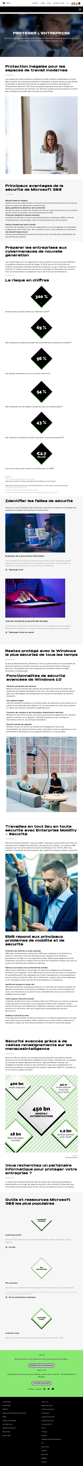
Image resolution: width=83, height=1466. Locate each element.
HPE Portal (45, 1445)
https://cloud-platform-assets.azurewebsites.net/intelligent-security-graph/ (30, 480)
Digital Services (47, 1404)
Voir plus (12, 1246)
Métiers (5, 1408)
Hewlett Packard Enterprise (51, 1438)
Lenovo (44, 1449)
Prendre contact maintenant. (41, 1364)
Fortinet (44, 1430)
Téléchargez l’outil (16, 568)
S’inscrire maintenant (41, 1382)
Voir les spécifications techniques (22, 1296)
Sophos (44, 1460)
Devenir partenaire (9, 1426)
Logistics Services (48, 1415)
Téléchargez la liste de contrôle (21, 631)
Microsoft (45, 1453)
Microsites (6, 1430)
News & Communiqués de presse (14, 1411)
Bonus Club (7, 1434)
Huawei (44, 1434)
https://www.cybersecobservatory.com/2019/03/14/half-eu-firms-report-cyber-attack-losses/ (36, 484)
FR (67, 3)
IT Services (45, 1411)
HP (42, 1441)
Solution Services (48, 1419)
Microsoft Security (71, 1156)
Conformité (7, 1404)
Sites (4, 1415)
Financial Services (48, 1408)
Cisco (43, 1426)
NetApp (44, 1457)
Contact (35, 3)
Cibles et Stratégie (9, 1419)
